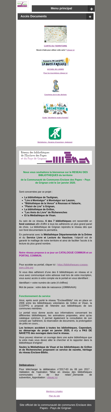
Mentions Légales (54, 391)
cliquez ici (71, 50)
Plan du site (54, 396)
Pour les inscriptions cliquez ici (55, 73)
